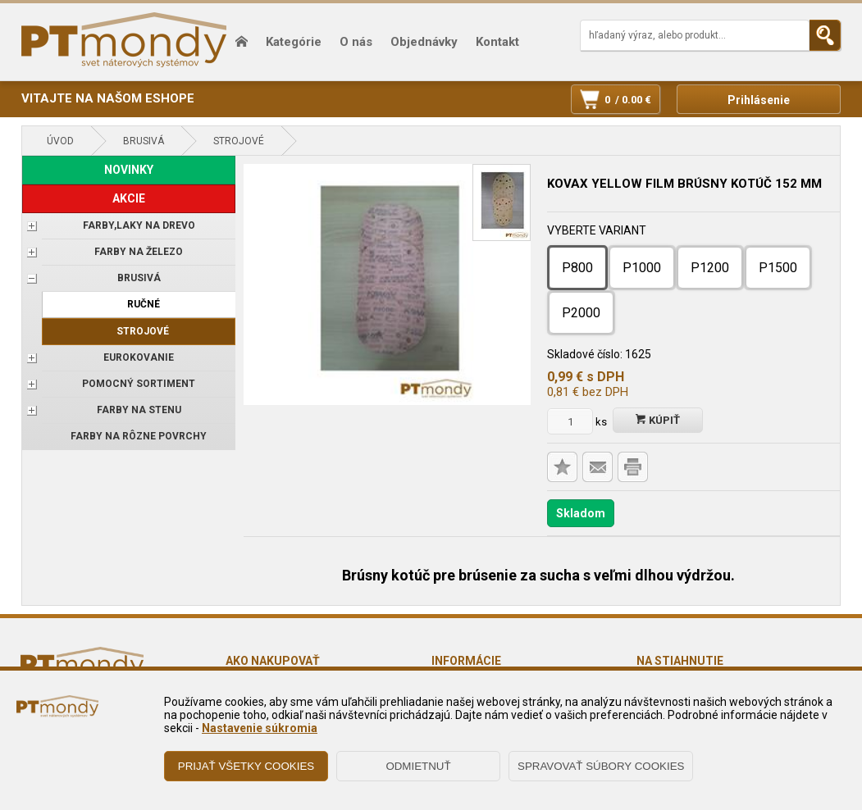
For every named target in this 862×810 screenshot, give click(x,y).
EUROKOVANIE (138, 357)
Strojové (238, 141)
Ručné (143, 304)
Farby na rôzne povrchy (139, 436)
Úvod (60, 141)
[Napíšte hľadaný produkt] (695, 35)
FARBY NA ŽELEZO (138, 251)
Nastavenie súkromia (259, 728)
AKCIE (128, 198)
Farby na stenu (139, 410)
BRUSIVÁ (143, 141)
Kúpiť (658, 420)
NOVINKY (128, 169)
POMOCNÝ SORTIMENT (138, 383)
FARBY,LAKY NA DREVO (139, 225)
